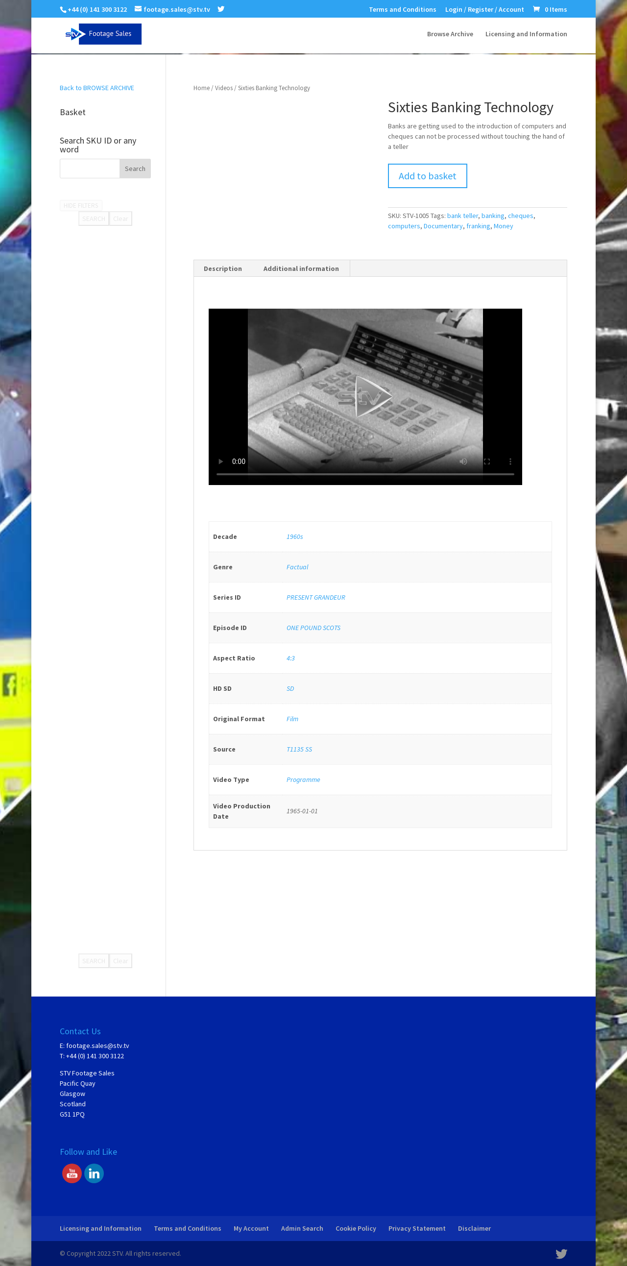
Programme (303, 779)
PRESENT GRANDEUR (316, 597)
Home (201, 88)
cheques (520, 215)
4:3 (291, 658)
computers (404, 225)
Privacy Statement (417, 1228)
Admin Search (302, 1228)
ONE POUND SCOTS (313, 627)
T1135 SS (299, 749)
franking (478, 225)
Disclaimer (474, 1228)
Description (223, 268)
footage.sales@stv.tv (97, 1045)
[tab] (223, 268)
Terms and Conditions (402, 10)
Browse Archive (450, 35)
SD (290, 688)
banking (493, 215)
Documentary (443, 225)
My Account (251, 1228)
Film (292, 718)
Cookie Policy (356, 1228)
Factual (297, 566)
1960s (295, 536)
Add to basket (428, 176)
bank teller (462, 215)
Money (503, 225)
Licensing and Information (526, 35)
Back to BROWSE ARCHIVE (97, 87)
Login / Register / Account (484, 10)
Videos (224, 88)
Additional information (301, 268)
